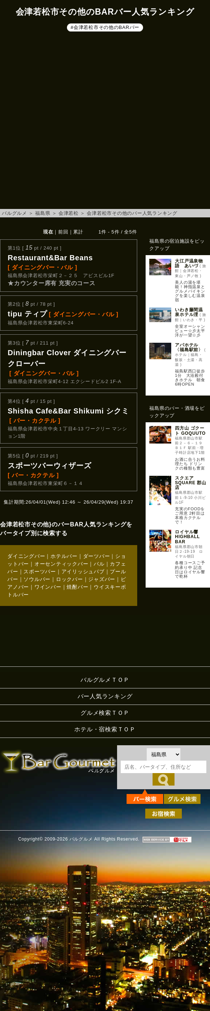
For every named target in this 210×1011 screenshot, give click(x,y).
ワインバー (47, 587)
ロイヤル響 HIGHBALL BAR (187, 536)
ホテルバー (64, 556)
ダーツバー (96, 556)
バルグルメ (14, 213)
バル (99, 564)
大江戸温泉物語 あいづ (189, 263)
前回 (63, 232)
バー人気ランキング (105, 696)
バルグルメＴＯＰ (105, 680)
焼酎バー (77, 587)
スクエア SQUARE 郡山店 (190, 482)
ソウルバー (36, 579)
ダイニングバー (26, 556)
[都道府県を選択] (163, 754)
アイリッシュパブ (83, 571)
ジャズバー (101, 579)
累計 (78, 232)
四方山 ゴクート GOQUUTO (190, 430)
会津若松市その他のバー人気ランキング (132, 213)
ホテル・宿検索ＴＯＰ (105, 729)
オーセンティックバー (61, 564)
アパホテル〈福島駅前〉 (189, 347)
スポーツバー (39, 571)
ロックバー (69, 579)
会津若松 (69, 213)
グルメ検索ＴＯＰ (105, 713)
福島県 (42, 213)
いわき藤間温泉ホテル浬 (189, 312)
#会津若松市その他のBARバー (105, 27)
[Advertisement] (80, 122)
